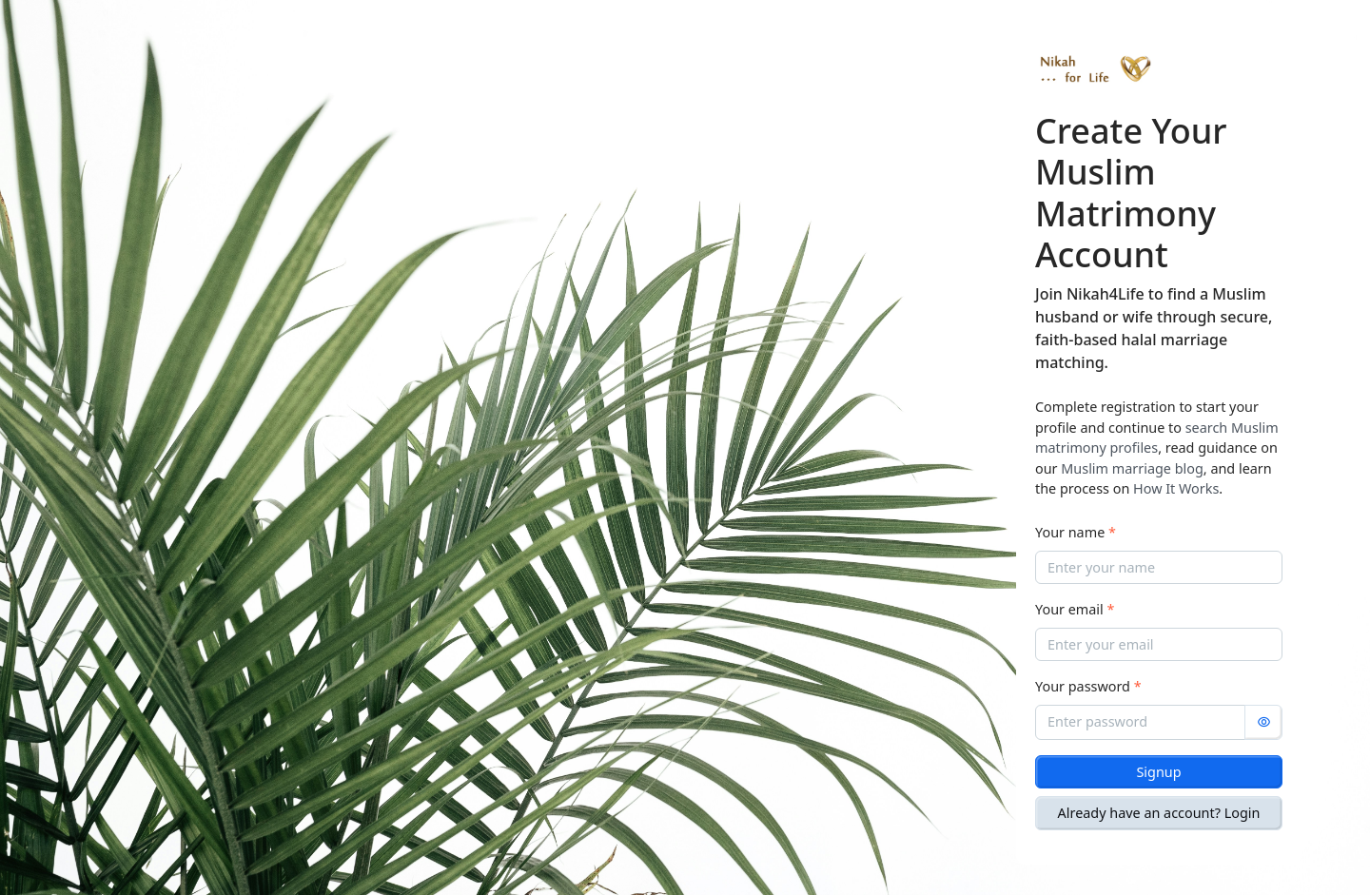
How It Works (1176, 488)
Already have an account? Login (1159, 813)
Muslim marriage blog (1132, 468)
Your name (1075, 532)
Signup (1158, 772)
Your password (1088, 686)
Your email (1074, 609)
